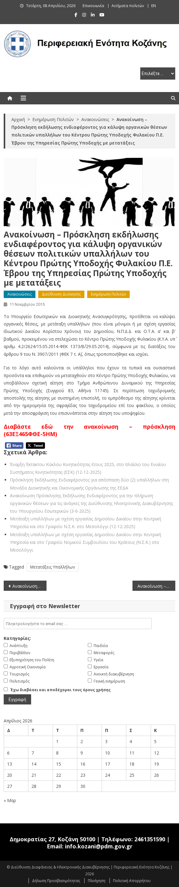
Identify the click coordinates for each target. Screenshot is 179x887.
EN (153, 5)
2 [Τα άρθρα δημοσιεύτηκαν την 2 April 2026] (81, 741)
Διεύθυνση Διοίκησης (61, 294)
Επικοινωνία (93, 5)
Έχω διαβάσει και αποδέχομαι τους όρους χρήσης (60, 689)
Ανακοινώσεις (19, 294)
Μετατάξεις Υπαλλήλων (52, 567)
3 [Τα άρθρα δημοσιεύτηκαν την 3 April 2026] (106, 741)
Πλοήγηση (96, 880)
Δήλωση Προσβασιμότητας (56, 880)
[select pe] (157, 73)
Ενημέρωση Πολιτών (108, 294)
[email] (78, 623)
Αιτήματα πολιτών (128, 5)
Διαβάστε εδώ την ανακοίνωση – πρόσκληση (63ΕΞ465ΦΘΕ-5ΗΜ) (90, 430)
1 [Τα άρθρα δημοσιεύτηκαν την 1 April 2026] (57, 741)
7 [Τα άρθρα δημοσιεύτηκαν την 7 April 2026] (32, 753)
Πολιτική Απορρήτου (132, 880)
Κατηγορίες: (17, 638)
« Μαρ (10, 800)
